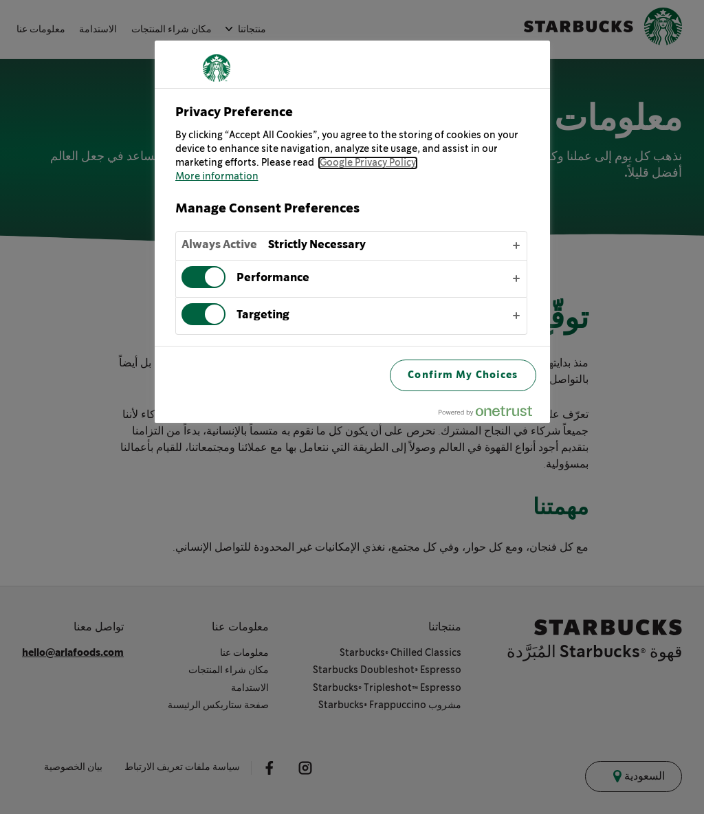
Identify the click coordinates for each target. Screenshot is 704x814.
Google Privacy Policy (368, 163)
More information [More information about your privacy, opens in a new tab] (216, 177)
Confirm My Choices (463, 375)
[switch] (204, 277)
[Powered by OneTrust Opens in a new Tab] (491, 414)
